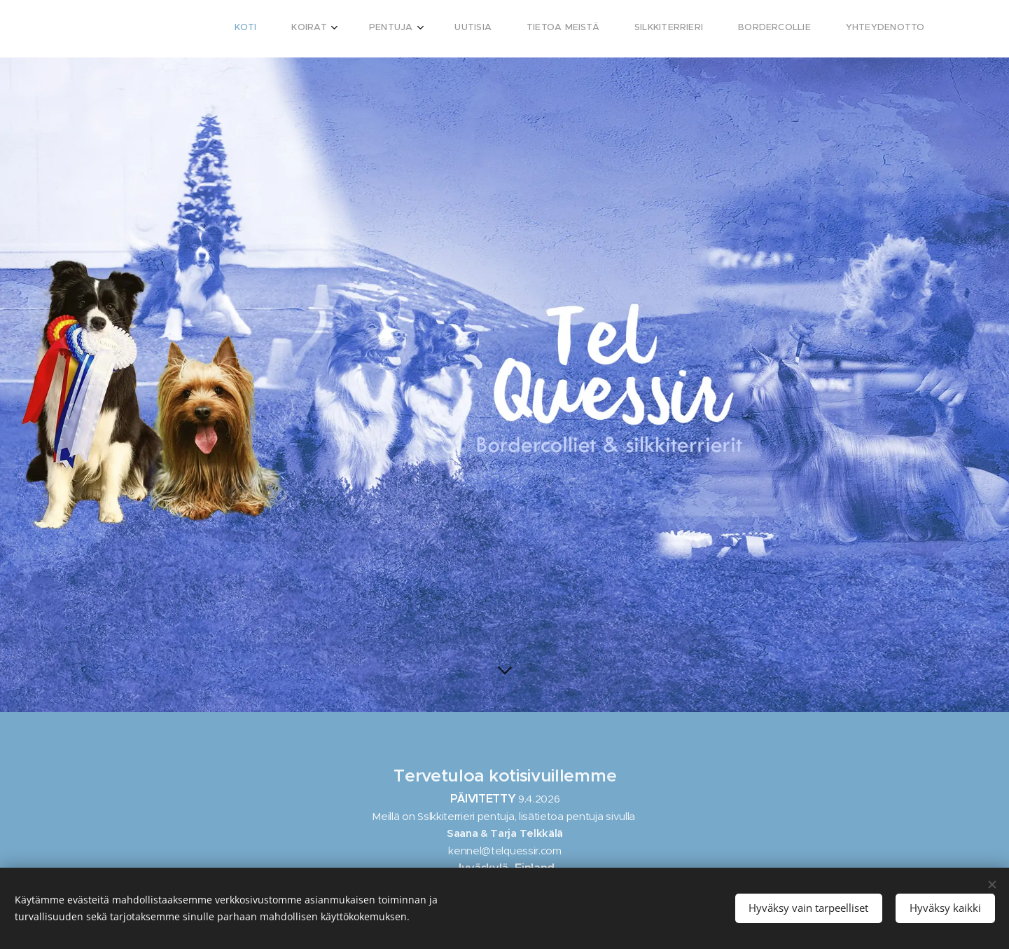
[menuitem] (672, 28)
